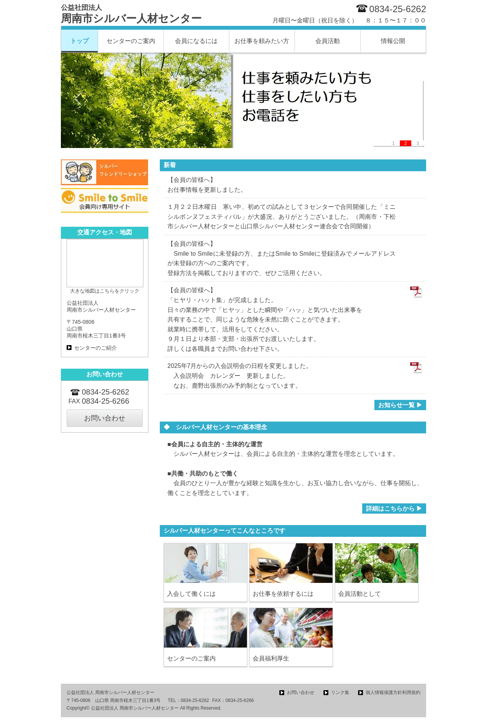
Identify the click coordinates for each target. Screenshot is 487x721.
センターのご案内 (131, 41)
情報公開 (393, 41)
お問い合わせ (104, 418)
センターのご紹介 (95, 348)
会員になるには (196, 41)
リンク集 (340, 692)
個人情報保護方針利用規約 (393, 692)
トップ (79, 41)
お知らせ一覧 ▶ (400, 405)
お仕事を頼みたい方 (261, 41)
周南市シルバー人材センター (131, 14)
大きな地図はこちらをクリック (104, 291)
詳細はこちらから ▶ (394, 508)
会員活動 (327, 41)
